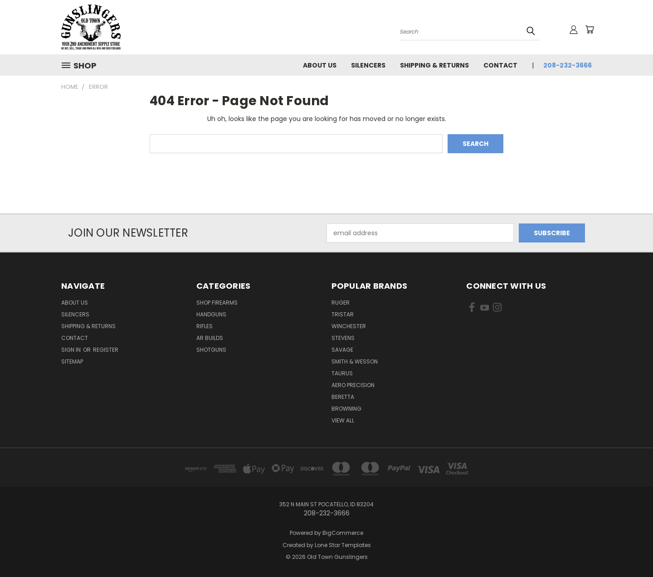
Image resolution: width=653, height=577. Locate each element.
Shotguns (211, 350)
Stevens (343, 338)
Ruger (340, 302)
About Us (319, 65)
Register (105, 350)
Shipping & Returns (434, 65)
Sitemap (72, 361)
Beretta (342, 397)
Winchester (348, 326)
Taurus (342, 373)
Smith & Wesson (354, 361)
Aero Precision (353, 385)
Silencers (368, 65)
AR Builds (209, 338)
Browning (346, 408)
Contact (500, 65)
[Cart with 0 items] (589, 29)
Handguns (211, 314)
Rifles (204, 326)
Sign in (71, 350)
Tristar (342, 314)
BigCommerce (342, 533)
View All (342, 420)
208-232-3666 (567, 65)
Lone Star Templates (343, 545)
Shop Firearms (217, 302)
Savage (342, 350)
